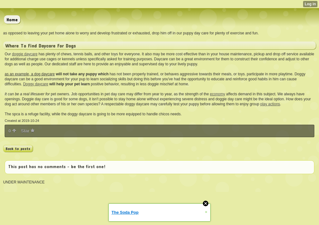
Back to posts (18, 148)
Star (28, 130)
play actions (270, 104)
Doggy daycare (35, 84)
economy (217, 94)
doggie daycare (24, 54)
